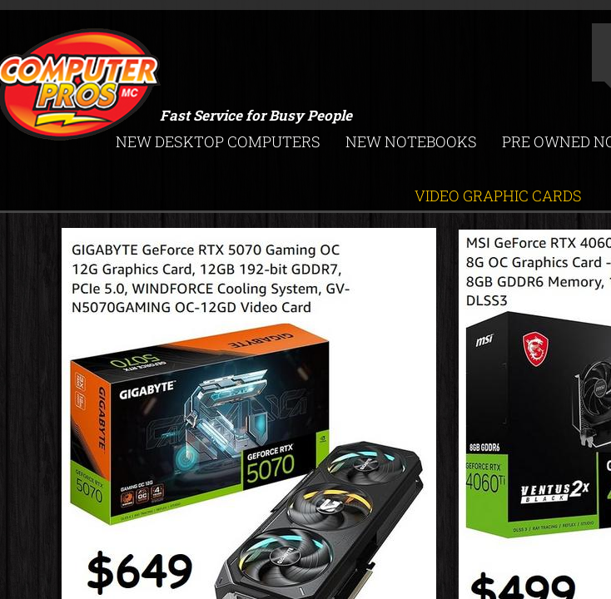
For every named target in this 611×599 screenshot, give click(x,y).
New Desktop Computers (218, 141)
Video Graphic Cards (498, 195)
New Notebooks (411, 141)
